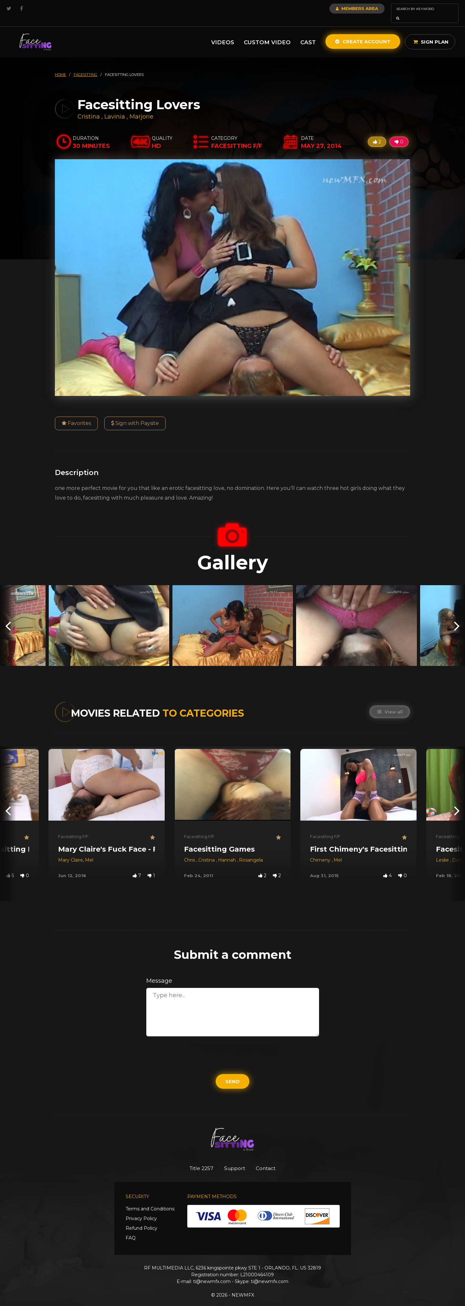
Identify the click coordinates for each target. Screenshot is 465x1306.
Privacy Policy (141, 1210)
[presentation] (8, 617)
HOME (60, 65)
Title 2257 (197, 1159)
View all (389, 702)
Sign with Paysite (135, 414)
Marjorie (141, 107)
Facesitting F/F (73, 827)
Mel (89, 851)
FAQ (131, 1229)
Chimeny (321, 851)
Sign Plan (431, 33)
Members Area (339, 8)
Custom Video (267, 33)
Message (159, 971)
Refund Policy (141, 1219)
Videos (222, 33)
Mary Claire (70, 851)
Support (234, 1159)
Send (232, 1072)
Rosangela (251, 851)
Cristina (89, 107)
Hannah (227, 851)
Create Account (362, 32)
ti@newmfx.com (212, 1273)
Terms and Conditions (150, 1200)
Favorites (76, 414)
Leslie (443, 851)
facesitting (85, 65)
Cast (308, 33)
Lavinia (115, 107)
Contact (270, 1159)
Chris (190, 851)
